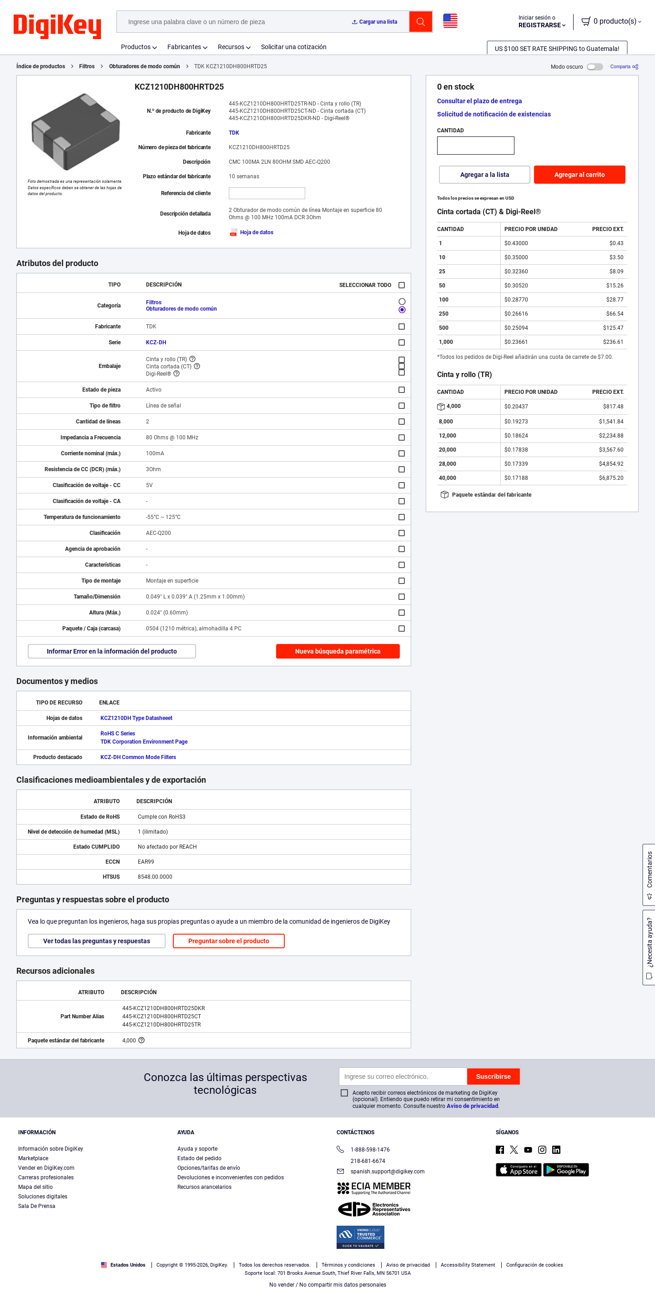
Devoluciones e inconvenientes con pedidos (230, 1177)
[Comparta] (624, 66)
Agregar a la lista (484, 174)
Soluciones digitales (42, 1196)
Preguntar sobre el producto (228, 941)
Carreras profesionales (46, 1177)
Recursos (231, 46)
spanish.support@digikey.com (381, 1172)
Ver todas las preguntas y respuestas (96, 941)
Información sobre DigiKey (50, 1149)
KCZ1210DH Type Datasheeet (136, 718)
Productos (136, 46)
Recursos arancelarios (204, 1187)
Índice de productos (40, 66)
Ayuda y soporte (197, 1149)
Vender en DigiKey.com (46, 1168)
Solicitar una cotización (294, 46)
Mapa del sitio (35, 1187)
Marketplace (33, 1158)
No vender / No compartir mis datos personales (327, 1285)
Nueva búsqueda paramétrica (338, 651)
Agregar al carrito (579, 174)
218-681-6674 (361, 1161)
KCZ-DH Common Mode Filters (138, 757)
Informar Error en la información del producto (112, 651)
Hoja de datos (251, 232)
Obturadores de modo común (144, 66)
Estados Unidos (123, 1265)
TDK (234, 133)
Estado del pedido (199, 1158)
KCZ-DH (156, 342)
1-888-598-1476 (363, 1150)
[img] (57, 27)
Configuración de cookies (534, 1265)
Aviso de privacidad (472, 1105)
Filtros (87, 66)
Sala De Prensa (36, 1206)
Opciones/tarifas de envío (208, 1168)
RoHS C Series (118, 733)
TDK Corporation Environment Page (144, 742)
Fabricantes (184, 46)
